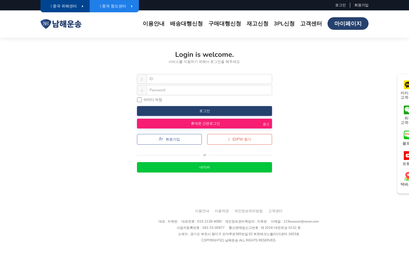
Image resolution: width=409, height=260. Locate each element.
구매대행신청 (224, 23)
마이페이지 (348, 23)
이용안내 (154, 23)
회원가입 (361, 5)
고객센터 (311, 23)
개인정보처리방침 (248, 211)
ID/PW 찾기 (239, 139)
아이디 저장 (149, 99)
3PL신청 (284, 23)
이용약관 (222, 211)
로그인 (340, 5)
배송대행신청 (186, 23)
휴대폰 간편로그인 (202, 123)
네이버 (204, 167)
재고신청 (257, 23)
